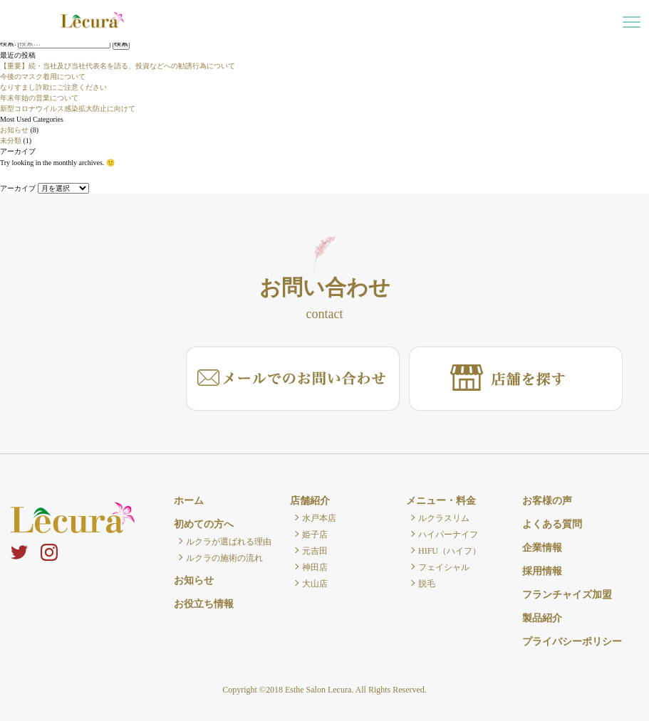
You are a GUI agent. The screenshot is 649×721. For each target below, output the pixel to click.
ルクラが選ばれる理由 (228, 542)
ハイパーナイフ (448, 535)
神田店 (315, 567)
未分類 (10, 140)
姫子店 (315, 535)
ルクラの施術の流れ (224, 558)
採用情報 (542, 571)
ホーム (189, 500)
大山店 (315, 584)
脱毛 (426, 584)
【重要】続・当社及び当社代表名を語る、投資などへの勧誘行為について (117, 66)
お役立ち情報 (204, 604)
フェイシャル (443, 567)
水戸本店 (319, 518)
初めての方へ (204, 524)
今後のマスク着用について (42, 76)
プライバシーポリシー (572, 641)
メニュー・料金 (441, 500)
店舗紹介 (310, 500)
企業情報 (542, 547)
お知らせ (14, 130)
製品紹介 (542, 618)
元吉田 (315, 551)
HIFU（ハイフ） (449, 551)
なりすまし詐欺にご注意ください (53, 87)
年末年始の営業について (39, 98)
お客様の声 (547, 500)
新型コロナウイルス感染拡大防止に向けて (67, 108)
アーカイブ (18, 188)
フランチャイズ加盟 (567, 594)
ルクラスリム (443, 518)
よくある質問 (552, 524)
